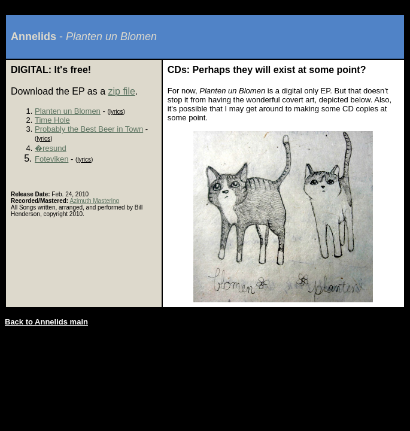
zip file (121, 91)
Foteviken (51, 158)
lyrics (116, 111)
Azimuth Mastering (94, 201)
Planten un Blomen (68, 111)
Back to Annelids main (46, 321)
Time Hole (52, 120)
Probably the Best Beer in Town (89, 129)
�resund (50, 148)
